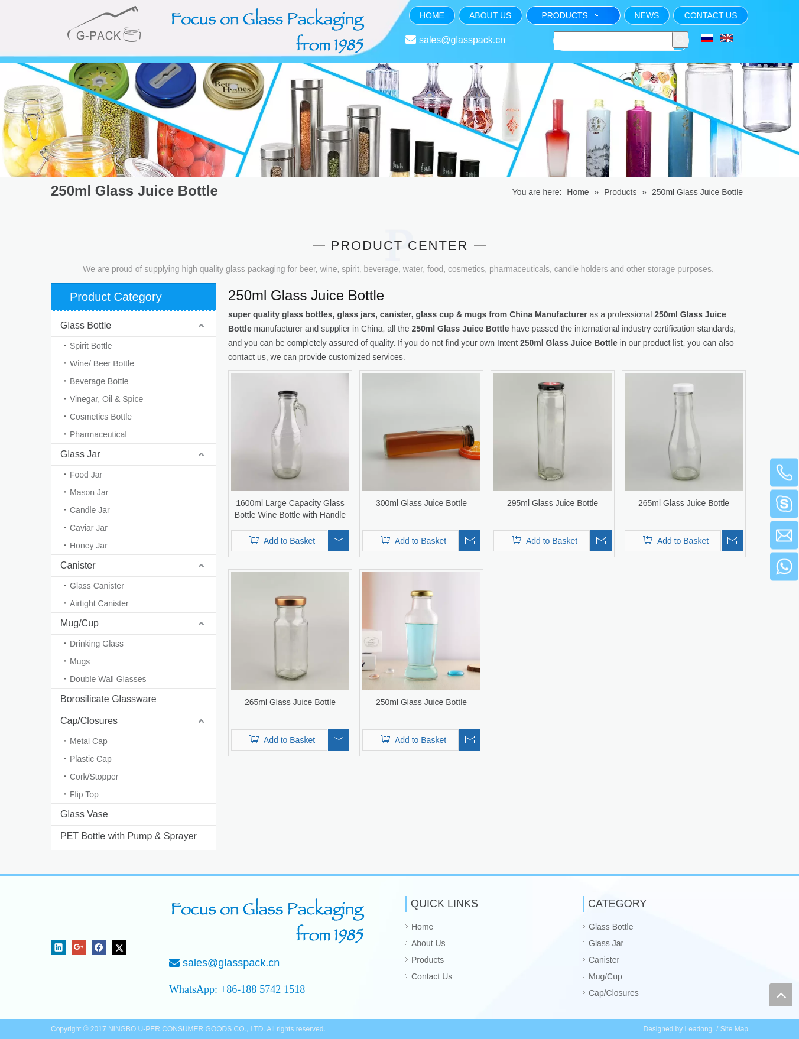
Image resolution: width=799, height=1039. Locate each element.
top (780, 994)
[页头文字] (269, 31)
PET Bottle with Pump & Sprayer (128, 836)
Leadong (699, 1029)
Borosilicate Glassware (108, 699)
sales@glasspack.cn (462, 40)
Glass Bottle (85, 325)
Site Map (734, 1029)
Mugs (80, 661)
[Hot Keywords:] (680, 39)
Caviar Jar (89, 528)
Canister (78, 565)
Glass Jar (80, 454)
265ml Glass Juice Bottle (683, 503)
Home (422, 926)
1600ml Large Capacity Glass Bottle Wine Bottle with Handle (290, 509)
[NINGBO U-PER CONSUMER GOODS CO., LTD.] (91, 915)
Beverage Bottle (99, 381)
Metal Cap (89, 741)
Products (427, 960)
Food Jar (86, 474)
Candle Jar (90, 510)
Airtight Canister (99, 603)
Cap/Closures (89, 721)
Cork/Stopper (94, 776)
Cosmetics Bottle (101, 416)
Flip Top (84, 794)
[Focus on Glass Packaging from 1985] (269, 921)
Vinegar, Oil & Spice (106, 399)
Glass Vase (84, 814)
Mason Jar (89, 492)
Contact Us (431, 976)
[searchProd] (614, 40)
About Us (428, 943)
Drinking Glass (97, 643)
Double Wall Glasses (108, 679)
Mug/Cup (79, 623)
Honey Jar (89, 545)
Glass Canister (97, 585)
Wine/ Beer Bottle (102, 363)
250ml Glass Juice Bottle (421, 702)
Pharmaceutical (98, 434)
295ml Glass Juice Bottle (552, 503)
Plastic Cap (91, 759)
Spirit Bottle (91, 345)
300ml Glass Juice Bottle (421, 503)
